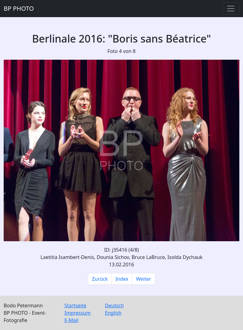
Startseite (76, 305)
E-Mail (72, 320)
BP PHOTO (19, 8)
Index (121, 279)
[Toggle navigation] (230, 8)
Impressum (78, 312)
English (113, 312)
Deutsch (114, 305)
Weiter (143, 279)
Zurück (100, 279)
